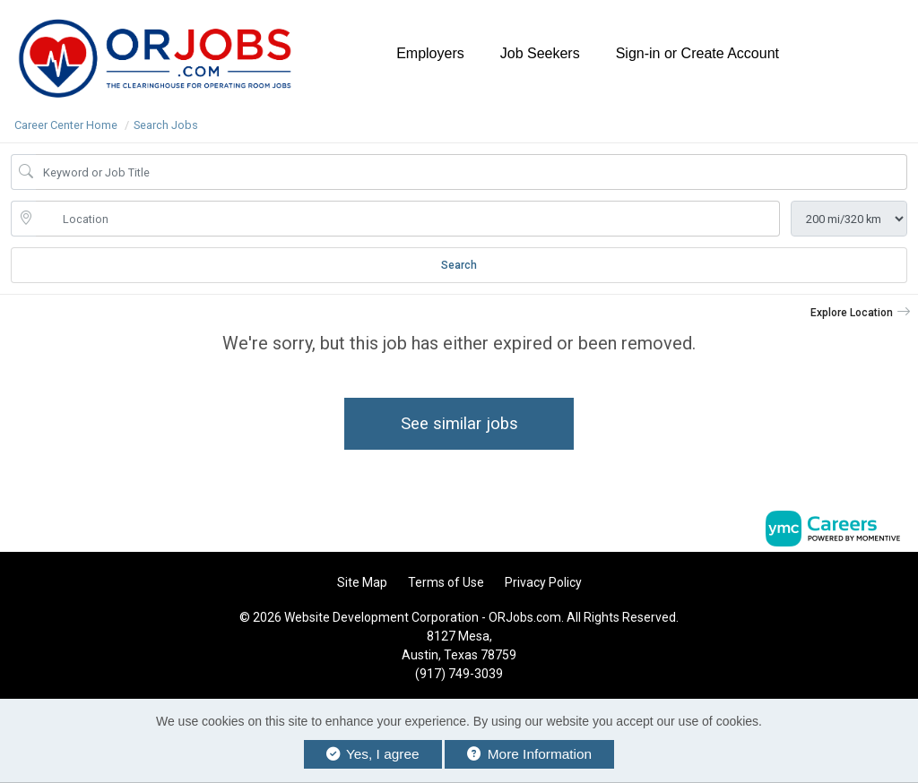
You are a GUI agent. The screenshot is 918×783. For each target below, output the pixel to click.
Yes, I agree (373, 753)
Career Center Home (65, 125)
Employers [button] (430, 53)
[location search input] (408, 219)
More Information (529, 753)
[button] (860, 312)
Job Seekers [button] (540, 53)
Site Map (362, 582)
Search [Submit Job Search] (459, 265)
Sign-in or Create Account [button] (697, 53)
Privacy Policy (543, 582)
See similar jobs (459, 423)
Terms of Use (446, 582)
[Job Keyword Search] (471, 172)
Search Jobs (166, 125)
